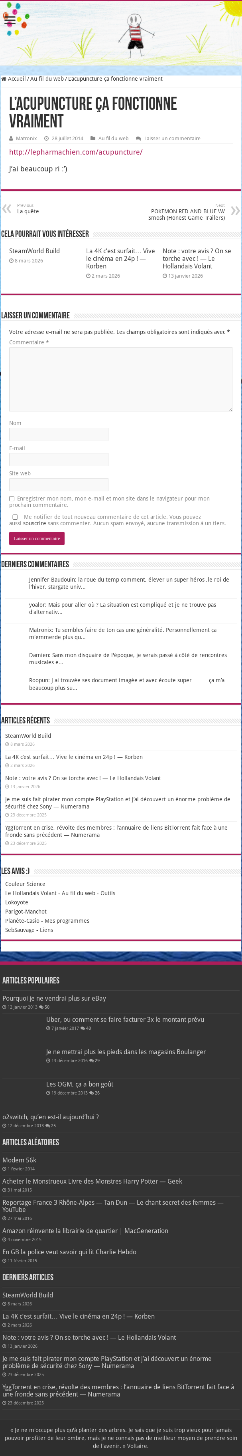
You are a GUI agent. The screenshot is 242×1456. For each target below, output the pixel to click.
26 (97, 1093)
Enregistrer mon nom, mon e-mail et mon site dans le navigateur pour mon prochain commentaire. (109, 501)
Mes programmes (67, 921)
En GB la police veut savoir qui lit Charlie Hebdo (69, 1252)
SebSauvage (20, 930)
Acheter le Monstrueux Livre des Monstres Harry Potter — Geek (92, 1181)
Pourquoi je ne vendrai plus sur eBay (54, 998)
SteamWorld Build (34, 251)
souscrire (34, 523)
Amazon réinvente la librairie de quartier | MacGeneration (85, 1231)
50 (47, 1007)
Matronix (26, 138)
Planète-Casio (22, 921)
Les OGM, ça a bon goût (79, 1084)
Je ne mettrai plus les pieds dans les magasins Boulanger (126, 1052)
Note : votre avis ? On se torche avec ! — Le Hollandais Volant (197, 258)
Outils (107, 893)
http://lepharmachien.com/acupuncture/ (76, 152)
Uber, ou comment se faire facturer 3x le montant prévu (125, 1019)
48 (88, 1028)
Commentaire (29, 342)
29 (97, 1060)
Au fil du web (47, 78)
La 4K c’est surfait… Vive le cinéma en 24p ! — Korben (120, 258)
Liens (46, 930)
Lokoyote (16, 902)
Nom (15, 423)
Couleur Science (25, 884)
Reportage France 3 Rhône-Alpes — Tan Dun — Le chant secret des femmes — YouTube (113, 1206)
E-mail (17, 448)
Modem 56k (19, 1160)
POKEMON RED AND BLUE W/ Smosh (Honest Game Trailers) (184, 212)
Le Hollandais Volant (31, 893)
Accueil (13, 78)
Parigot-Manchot (26, 911)
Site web (20, 473)
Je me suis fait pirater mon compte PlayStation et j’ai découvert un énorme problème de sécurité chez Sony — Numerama (107, 1362)
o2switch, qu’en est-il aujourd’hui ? (50, 1117)
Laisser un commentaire (172, 138)
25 (53, 1125)
